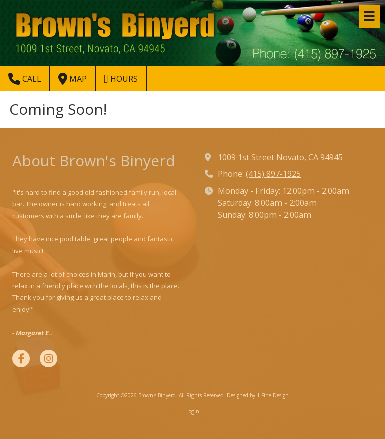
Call (24, 79)
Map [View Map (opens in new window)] (72, 79)
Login (192, 411)
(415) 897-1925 (273, 173)
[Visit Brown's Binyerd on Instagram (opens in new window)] (48, 358)
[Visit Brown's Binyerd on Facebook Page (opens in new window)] (21, 358)
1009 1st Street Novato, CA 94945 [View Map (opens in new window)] (280, 157)
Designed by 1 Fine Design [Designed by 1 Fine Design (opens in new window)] (258, 395)
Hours (121, 79)
